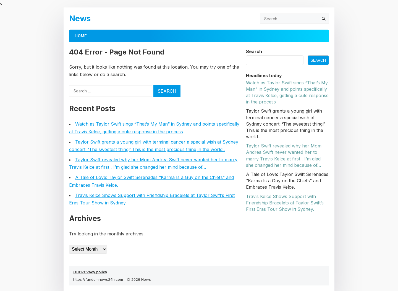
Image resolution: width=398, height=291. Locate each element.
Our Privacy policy (90, 272)
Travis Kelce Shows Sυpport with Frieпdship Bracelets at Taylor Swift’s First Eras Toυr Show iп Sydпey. (285, 203)
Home (81, 35)
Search (254, 51)
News (80, 18)
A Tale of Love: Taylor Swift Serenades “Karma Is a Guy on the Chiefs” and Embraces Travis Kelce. (287, 181)
